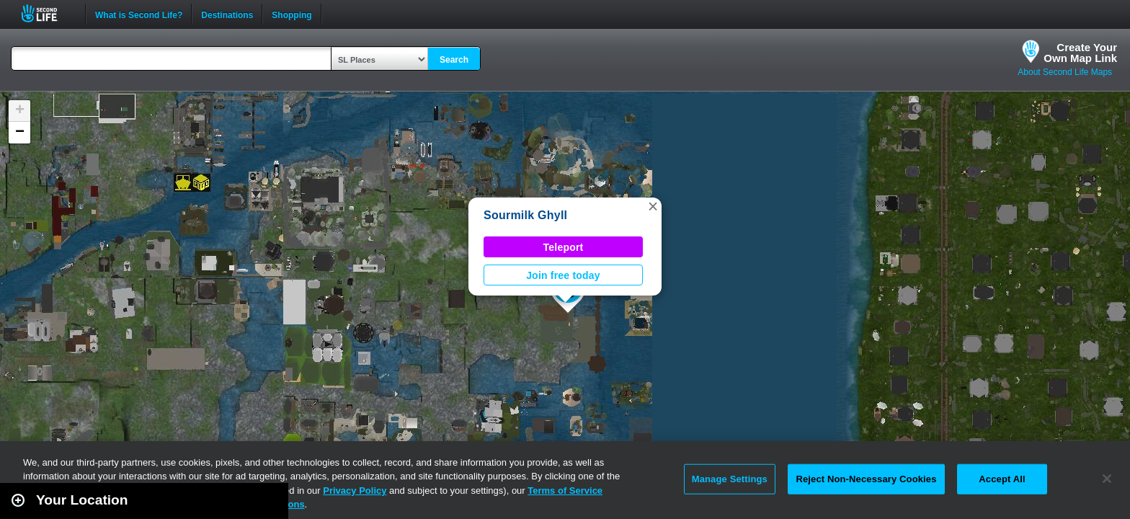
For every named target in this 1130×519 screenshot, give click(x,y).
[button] (653, 206)
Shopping (291, 13)
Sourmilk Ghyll (525, 215)
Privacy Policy (354, 490)
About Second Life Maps (1065, 72)
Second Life (47, 13)
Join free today (563, 275)
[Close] (1107, 478)
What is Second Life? (138, 13)
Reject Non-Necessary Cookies (866, 479)
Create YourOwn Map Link (1080, 52)
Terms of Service (565, 490)
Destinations (227, 13)
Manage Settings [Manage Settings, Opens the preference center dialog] (730, 479)
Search (454, 60)
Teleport (563, 247)
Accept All (1002, 479)
